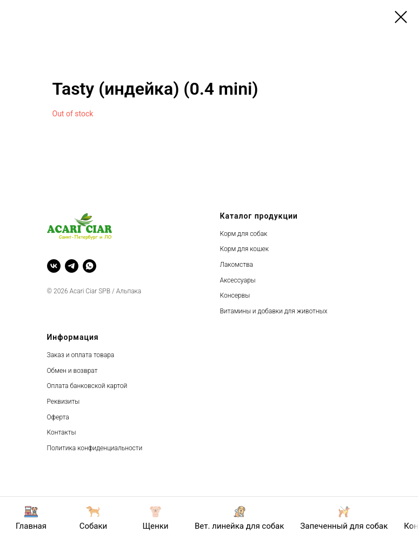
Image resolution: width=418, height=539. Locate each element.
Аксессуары (238, 280)
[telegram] (71, 266)
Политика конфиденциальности (95, 448)
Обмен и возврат (72, 370)
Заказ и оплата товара (81, 355)
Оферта (58, 417)
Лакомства (236, 264)
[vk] (54, 266)
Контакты (61, 432)
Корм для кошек (244, 249)
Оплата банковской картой (87, 386)
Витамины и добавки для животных (274, 311)
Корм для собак (244, 234)
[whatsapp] (89, 266)
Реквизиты (63, 401)
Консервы (235, 295)
